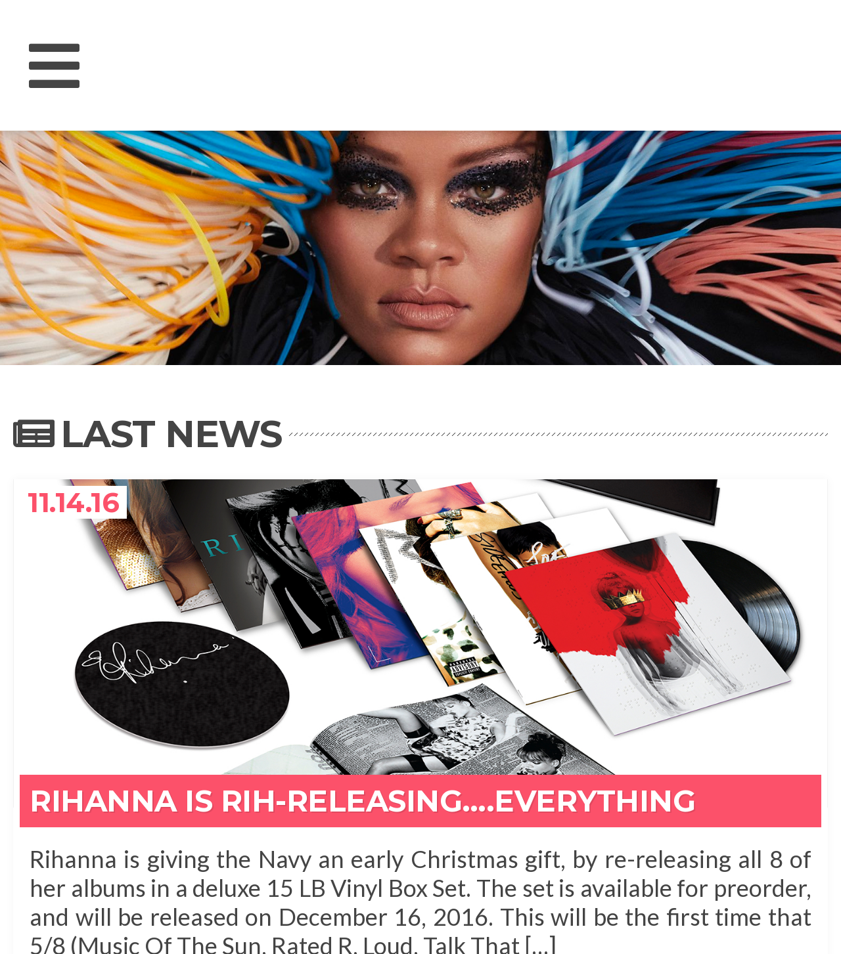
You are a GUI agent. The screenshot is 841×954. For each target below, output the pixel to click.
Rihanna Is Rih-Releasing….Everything (362, 801)
